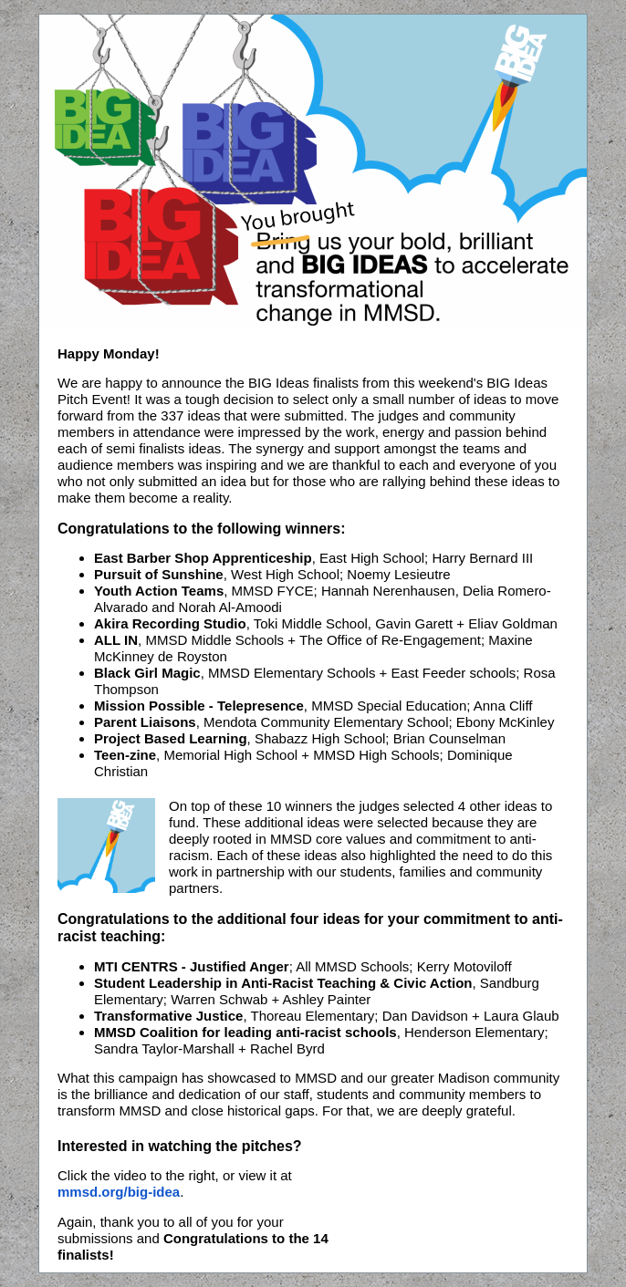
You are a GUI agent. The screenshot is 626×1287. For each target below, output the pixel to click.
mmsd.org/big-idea (118, 1191)
